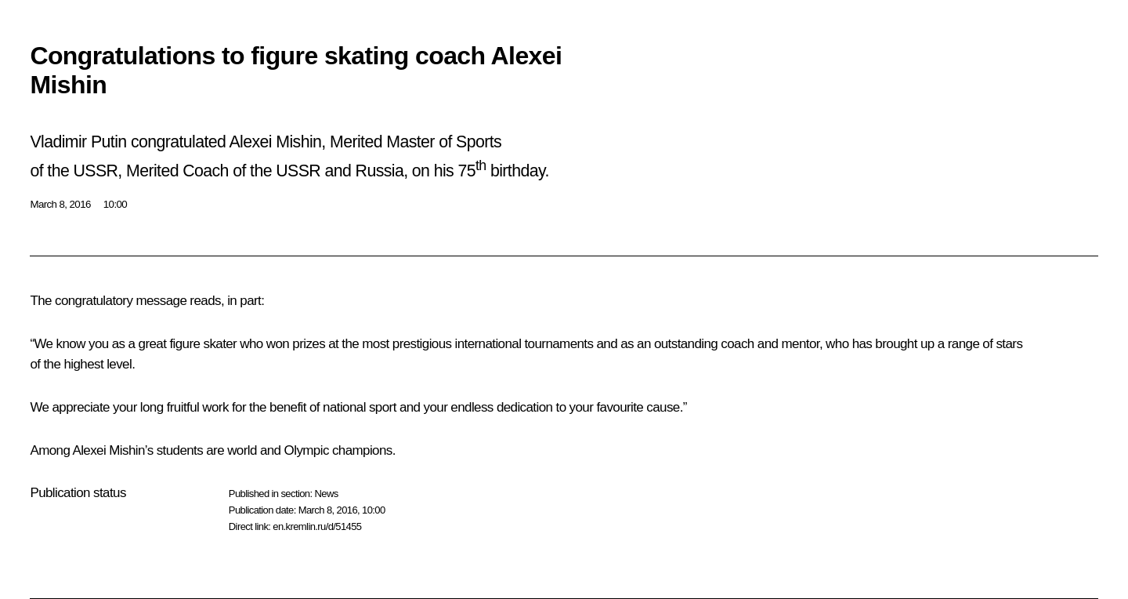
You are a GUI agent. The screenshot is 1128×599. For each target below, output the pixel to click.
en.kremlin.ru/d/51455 (317, 526)
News (326, 493)
